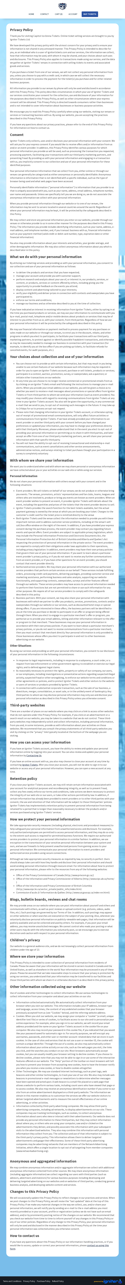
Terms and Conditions (12, 1281)
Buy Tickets (89, 14)
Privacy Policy (29, 1281)
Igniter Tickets (30, 764)
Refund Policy (58, 1281)
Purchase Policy (43, 1281)
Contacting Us (34, 755)
